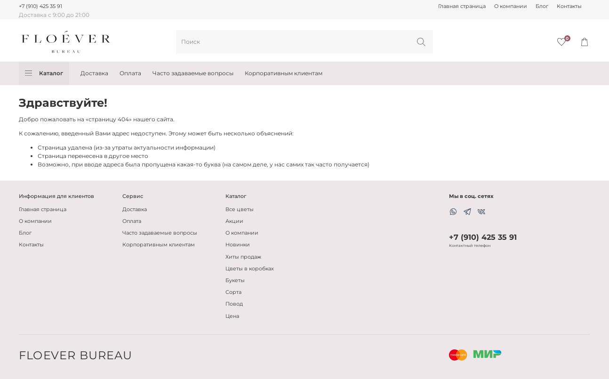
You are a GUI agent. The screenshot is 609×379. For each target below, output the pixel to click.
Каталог (44, 73)
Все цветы (239, 209)
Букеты (235, 280)
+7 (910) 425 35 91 (40, 6)
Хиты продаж (243, 257)
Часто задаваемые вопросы (192, 73)
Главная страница (462, 6)
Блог (542, 6)
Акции (234, 221)
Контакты (569, 6)
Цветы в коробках (249, 269)
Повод (234, 304)
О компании (510, 6)
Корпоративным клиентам (283, 73)
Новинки (237, 245)
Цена (232, 316)
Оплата (130, 73)
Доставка (94, 73)
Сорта (233, 292)
